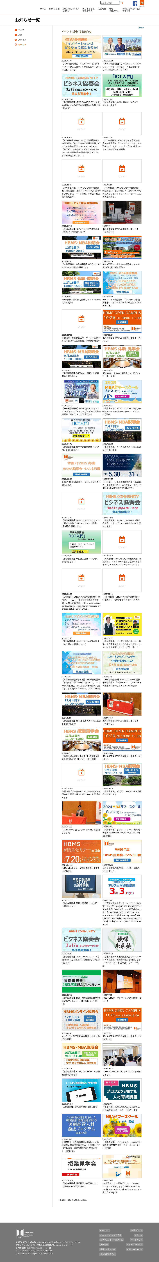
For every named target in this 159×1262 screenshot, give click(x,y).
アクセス (138, 1235)
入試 (20, 35)
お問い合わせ (136, 1230)
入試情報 (104, 1244)
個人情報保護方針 (107, 1254)
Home (141, 28)
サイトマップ (136, 1240)
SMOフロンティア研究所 (110, 1235)
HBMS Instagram (134, 1249)
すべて (21, 30)
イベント (22, 44)
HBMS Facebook (134, 1244)
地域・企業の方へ (107, 1249)
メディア (22, 39)
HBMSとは (104, 1230)
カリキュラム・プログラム (111, 1240)
